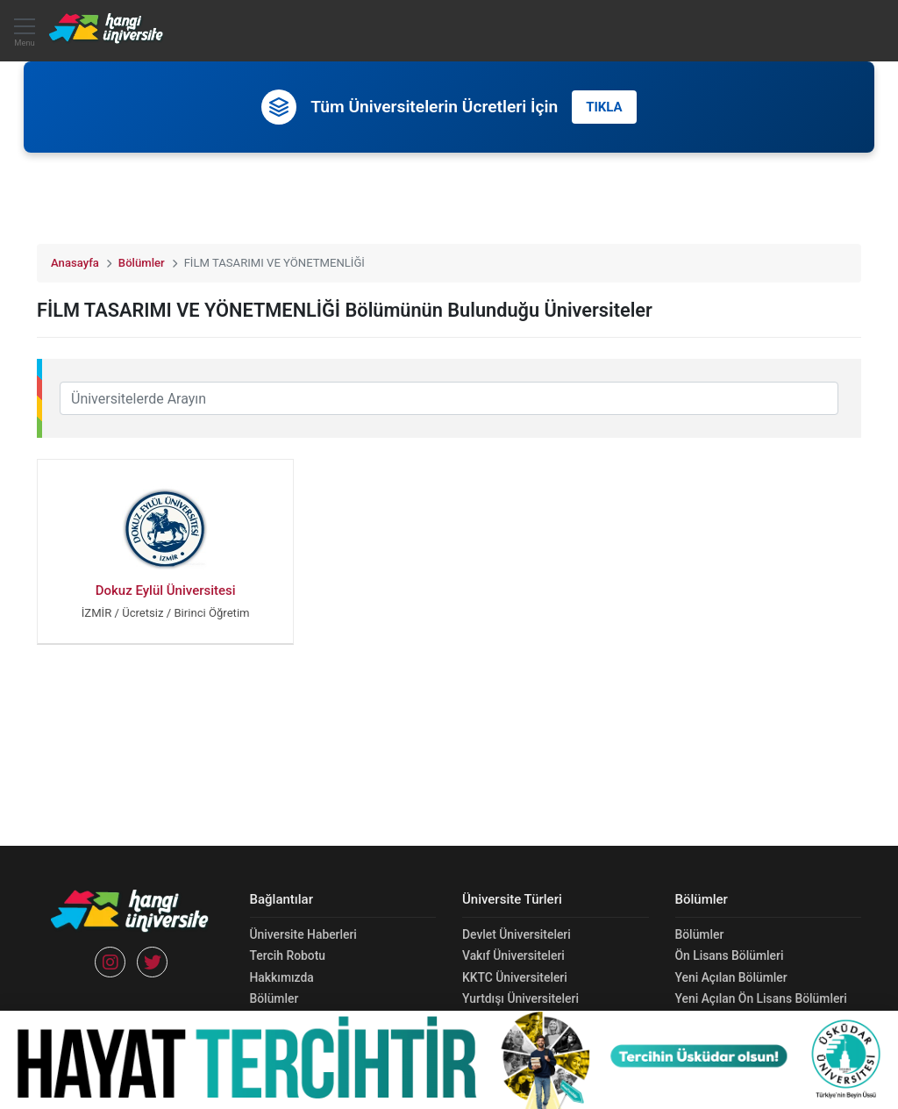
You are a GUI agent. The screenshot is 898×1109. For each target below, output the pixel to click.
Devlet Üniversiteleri (516, 934)
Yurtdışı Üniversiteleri (520, 998)
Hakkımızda (282, 977)
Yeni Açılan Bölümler (731, 977)
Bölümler (141, 262)
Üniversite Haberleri (303, 934)
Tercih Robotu (287, 955)
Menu (24, 36)
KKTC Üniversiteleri (514, 977)
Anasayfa (75, 262)
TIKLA (604, 107)
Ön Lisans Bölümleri (729, 955)
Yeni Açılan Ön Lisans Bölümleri (761, 998)
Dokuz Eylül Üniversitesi (166, 590)
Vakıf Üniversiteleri (513, 955)
